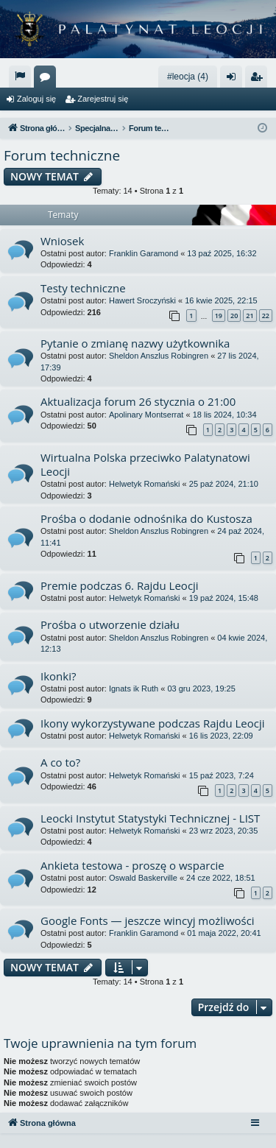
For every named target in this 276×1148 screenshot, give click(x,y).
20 (234, 315)
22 (265, 315)
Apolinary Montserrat (146, 414)
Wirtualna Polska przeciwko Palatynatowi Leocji (145, 464)
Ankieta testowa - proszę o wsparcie (132, 865)
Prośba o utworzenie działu (110, 624)
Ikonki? (58, 676)
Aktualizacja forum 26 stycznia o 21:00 (138, 401)
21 (249, 315)
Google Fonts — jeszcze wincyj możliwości (147, 920)
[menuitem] (20, 77)
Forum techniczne (62, 155)
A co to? (60, 762)
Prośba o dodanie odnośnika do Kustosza (146, 518)
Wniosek (62, 240)
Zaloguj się (36, 98)
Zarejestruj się (102, 98)
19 (218, 315)
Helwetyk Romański (144, 483)
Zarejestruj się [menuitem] (259, 79)
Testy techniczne (83, 288)
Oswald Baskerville (143, 877)
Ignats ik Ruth (133, 688)
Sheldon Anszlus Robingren (158, 355)
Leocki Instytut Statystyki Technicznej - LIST (150, 818)
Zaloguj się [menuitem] (234, 79)
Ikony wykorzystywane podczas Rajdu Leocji (152, 723)
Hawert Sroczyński (142, 300)
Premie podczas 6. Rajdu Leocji (119, 585)
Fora (48, 79)
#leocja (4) (187, 76)
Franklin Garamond (143, 253)
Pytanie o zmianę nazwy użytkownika (135, 343)
